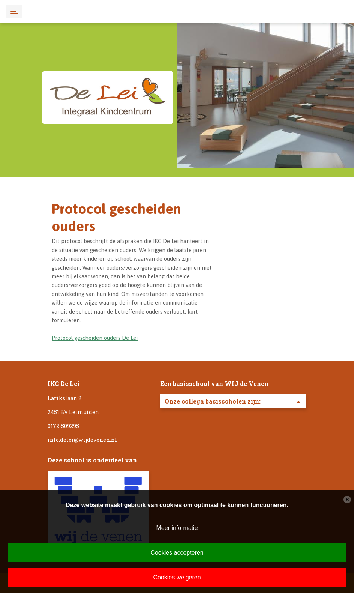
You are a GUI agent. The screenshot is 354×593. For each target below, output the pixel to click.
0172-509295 (63, 425)
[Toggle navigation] (14, 11)
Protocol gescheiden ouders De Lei (95, 338)
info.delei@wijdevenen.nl (82, 439)
